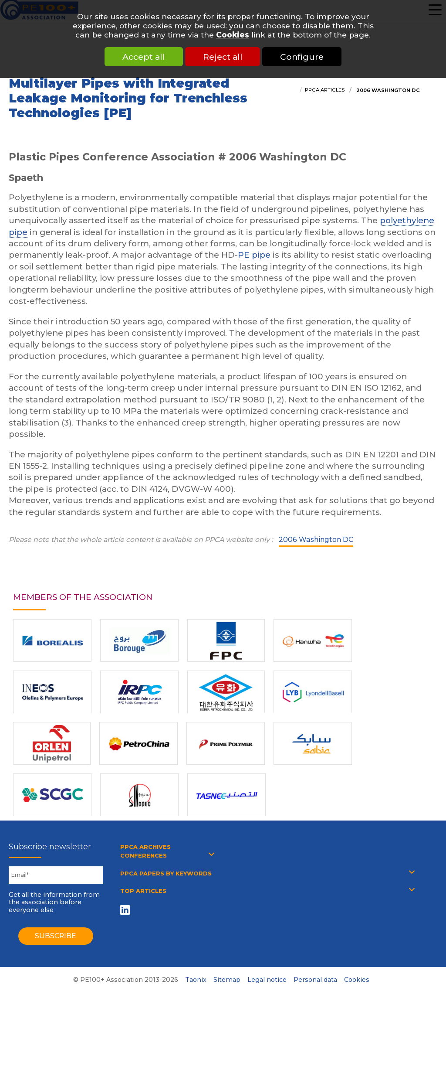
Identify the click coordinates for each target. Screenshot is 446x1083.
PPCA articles (325, 90)
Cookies (232, 34)
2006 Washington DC (387, 90)
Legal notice (267, 980)
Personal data (315, 980)
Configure (303, 56)
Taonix (195, 980)
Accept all (143, 56)
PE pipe (254, 255)
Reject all (223, 56)
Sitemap (226, 980)
